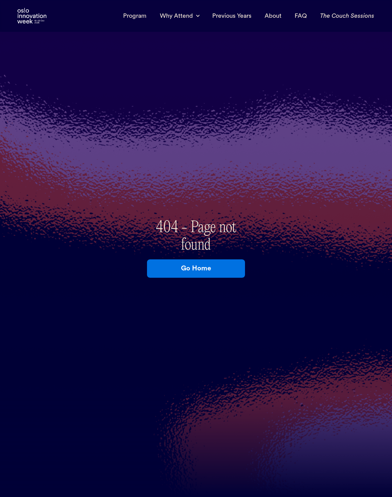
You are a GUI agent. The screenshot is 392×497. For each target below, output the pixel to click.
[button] (179, 16)
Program (134, 16)
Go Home (196, 268)
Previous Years (231, 16)
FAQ (301, 16)
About (273, 16)
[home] (31, 16)
